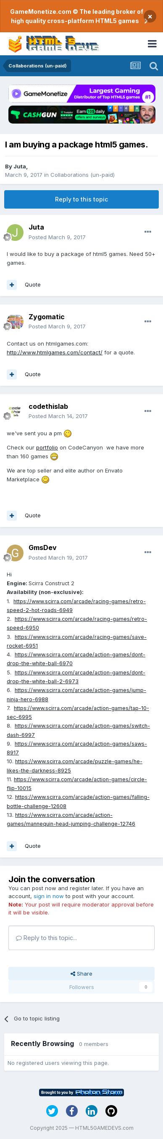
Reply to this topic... (46, 937)
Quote (33, 284)
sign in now (49, 896)
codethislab (48, 406)
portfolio (47, 447)
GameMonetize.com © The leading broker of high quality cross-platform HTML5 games (76, 16)
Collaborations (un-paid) (82, 174)
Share (81, 973)
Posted (57, 237)
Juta (19, 166)
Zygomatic (47, 317)
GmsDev (43, 547)
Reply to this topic (81, 199)
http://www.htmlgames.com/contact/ (55, 352)
